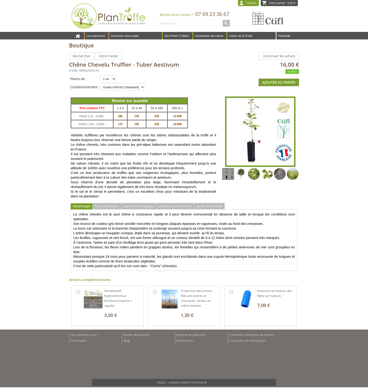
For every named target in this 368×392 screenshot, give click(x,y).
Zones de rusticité (209, 206)
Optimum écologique (139, 206)
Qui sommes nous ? (84, 335)
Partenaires (79, 340)
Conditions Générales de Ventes (251, 335)
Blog (126, 340)
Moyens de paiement (191, 335)
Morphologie (81, 206)
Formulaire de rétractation (247, 340)
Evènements (185, 340)
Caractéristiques (107, 206)
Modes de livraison (136, 335)
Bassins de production (175, 206)
